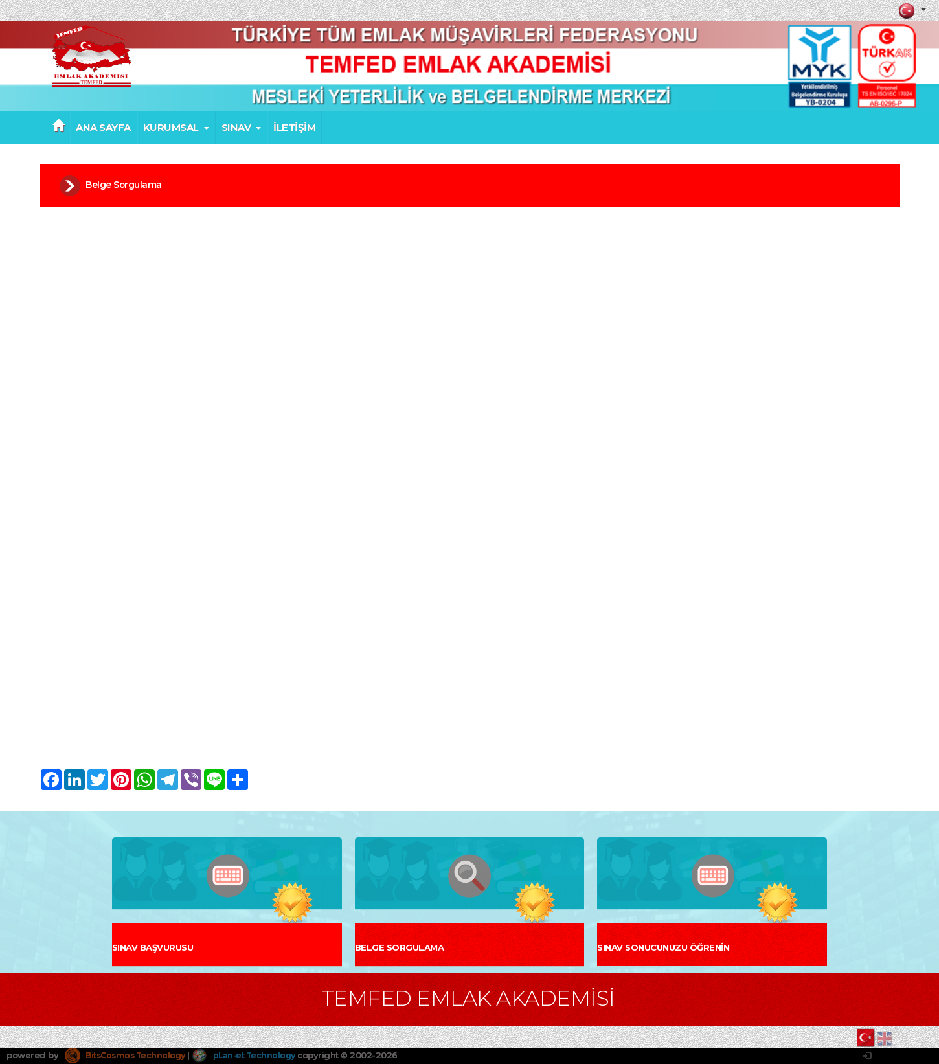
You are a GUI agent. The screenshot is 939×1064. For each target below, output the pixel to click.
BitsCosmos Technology (128, 1055)
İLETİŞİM (294, 127)
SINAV (241, 127)
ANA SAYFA (103, 127)
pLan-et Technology (252, 1055)
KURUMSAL (176, 127)
